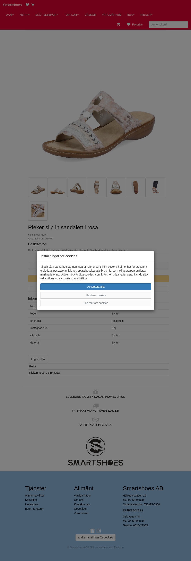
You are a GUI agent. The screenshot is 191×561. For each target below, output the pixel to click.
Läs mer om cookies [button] (96, 303)
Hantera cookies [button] (96, 295)
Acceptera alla (96, 286)
